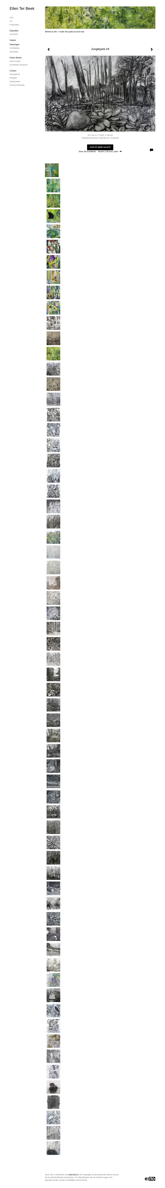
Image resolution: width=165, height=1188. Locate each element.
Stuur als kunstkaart (100, 151)
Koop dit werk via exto (100, 147)
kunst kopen (15, 61)
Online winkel (16, 58)
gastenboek (15, 81)
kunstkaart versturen (19, 65)
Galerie (13, 40)
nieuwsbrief (15, 74)
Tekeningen (14, 44)
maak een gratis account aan (71, 32)
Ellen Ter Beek (22, 8)
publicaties (14, 25)
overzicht (14, 34)
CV (11, 21)
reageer (13, 78)
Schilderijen (15, 48)
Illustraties (14, 52)
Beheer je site (51, 32)
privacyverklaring (17, 85)
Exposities (14, 31)
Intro (11, 17)
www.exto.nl (73, 1175)
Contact (13, 71)
